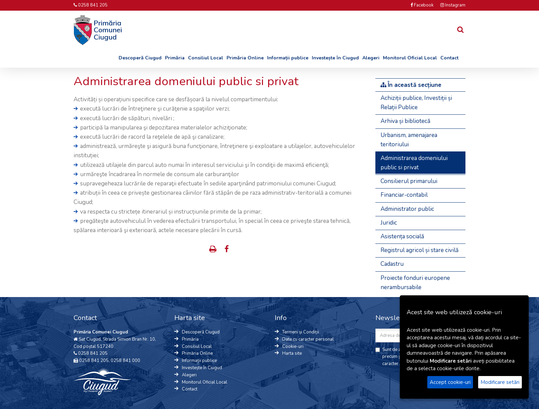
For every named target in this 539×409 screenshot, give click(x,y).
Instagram (452, 5)
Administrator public (407, 209)
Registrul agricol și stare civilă (420, 250)
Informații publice (287, 58)
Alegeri (371, 58)
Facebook (421, 5)
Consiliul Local (205, 58)
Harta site (292, 353)
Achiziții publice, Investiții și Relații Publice (416, 102)
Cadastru (392, 264)
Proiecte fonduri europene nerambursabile (415, 282)
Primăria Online (245, 58)
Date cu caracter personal (308, 339)
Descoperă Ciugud (140, 58)
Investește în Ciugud (335, 58)
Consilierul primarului (409, 181)
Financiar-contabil (404, 195)
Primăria (175, 58)
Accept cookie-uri (450, 382)
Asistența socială (402, 236)
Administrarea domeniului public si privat (414, 162)
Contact (449, 58)
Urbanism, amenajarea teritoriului (409, 139)
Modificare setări (500, 382)
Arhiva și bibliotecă (405, 121)
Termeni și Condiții (300, 332)
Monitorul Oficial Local (410, 58)
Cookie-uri (293, 346)
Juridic (389, 223)
